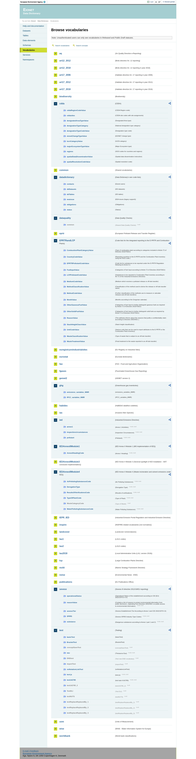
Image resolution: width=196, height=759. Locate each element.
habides (63, 405)
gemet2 (63, 378)
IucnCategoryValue (74, 141)
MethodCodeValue (74, 293)
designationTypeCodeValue (78, 131)
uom (61, 721)
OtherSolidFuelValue (75, 311)
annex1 (70, 427)
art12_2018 (65, 68)
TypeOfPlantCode (74, 498)
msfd (62, 567)
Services (26, 55)
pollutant (70, 438)
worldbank (64, 736)
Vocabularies (29, 50)
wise (61, 729)
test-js (69, 675)
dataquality (65, 218)
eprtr (61, 233)
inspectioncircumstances (77, 432)
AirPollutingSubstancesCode (79, 481)
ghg (61, 385)
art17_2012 (65, 82)
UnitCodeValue (73, 330)
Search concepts (82, 45)
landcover (64, 532)
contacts (70, 184)
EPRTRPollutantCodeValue (78, 263)
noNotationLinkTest (75, 669)
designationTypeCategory (77, 126)
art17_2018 (65, 89)
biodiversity (65, 96)
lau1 (61, 539)
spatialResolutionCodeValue (78, 162)
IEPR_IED (64, 517)
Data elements (29, 40)
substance (71, 622)
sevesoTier (71, 611)
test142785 (71, 680)
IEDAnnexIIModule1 (69, 446)
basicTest (71, 637)
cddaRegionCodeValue (76, 110)
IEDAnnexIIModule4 (69, 472)
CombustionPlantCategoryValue (80, 250)
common (63, 170)
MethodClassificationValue (78, 287)
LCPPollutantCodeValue (77, 275)
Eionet (33, 21)
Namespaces (28, 60)
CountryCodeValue (74, 257)
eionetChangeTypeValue (77, 136)
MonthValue (72, 300)
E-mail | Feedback (31, 751)
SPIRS (69, 616)
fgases (62, 371)
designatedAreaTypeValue (77, 121)
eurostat (63, 357)
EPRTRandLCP (67, 240)
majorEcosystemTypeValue (78, 146)
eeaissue (70, 199)
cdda (61, 103)
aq (60, 53)
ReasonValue (72, 318)
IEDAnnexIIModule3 (69, 462)
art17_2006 (65, 75)
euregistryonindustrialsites (73, 350)
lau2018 (63, 553)
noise (62, 575)
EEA (34, 2)
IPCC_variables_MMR (76, 397)
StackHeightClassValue (76, 324)
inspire (62, 525)
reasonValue (72, 602)
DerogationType (73, 487)
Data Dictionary (43, 21)
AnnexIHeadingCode (75, 453)
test (61, 630)
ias (60, 413)
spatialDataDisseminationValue (80, 157)
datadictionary (66, 177)
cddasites (71, 115)
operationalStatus (74, 596)
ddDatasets (71, 189)
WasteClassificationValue (77, 336)
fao (61, 364)
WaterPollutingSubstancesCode (80, 509)
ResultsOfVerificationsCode (78, 492)
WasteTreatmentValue (76, 341)
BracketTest (72, 642)
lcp (60, 560)
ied (60, 420)
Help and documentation (33, 26)
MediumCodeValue (74, 281)
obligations (71, 205)
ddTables (70, 194)
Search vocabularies (62, 45)
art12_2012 (65, 60)
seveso (63, 589)
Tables (25, 35)
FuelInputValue (73, 270)
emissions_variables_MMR (78, 392)
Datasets (26, 31)
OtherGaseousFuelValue (77, 305)
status (69, 210)
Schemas (27, 45)
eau (68, 653)
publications (65, 582)
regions (70, 151)
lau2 (61, 546)
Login (152, 2)
